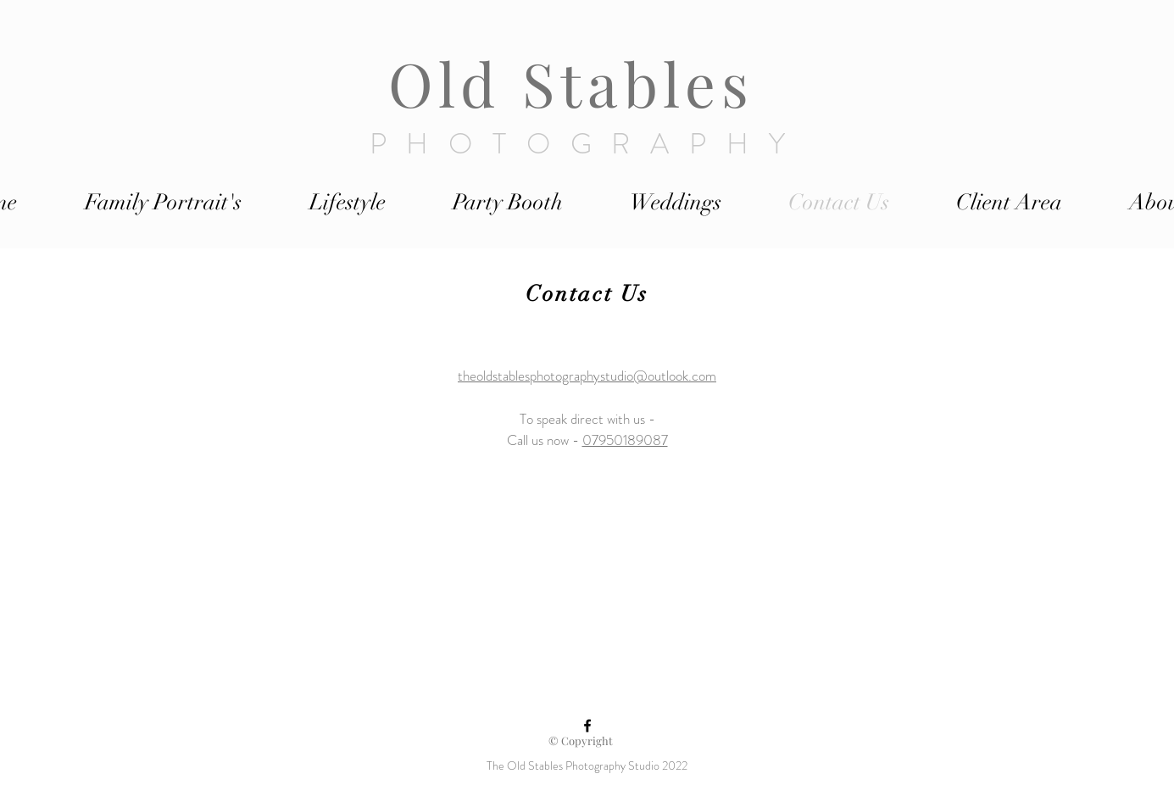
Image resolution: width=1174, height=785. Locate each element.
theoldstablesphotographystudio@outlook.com (587, 375)
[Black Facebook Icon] (587, 725)
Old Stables (582, 82)
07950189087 (625, 440)
